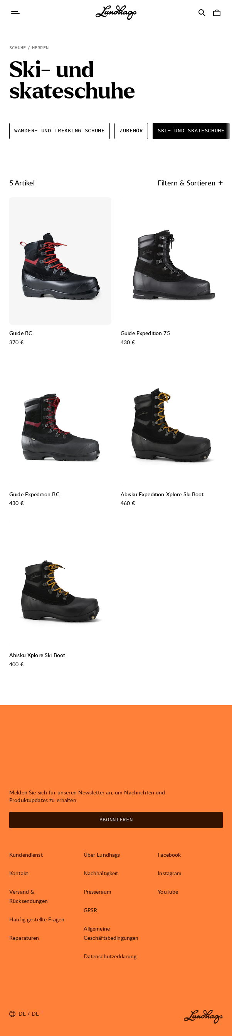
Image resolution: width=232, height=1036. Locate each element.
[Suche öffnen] (202, 13)
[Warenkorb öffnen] (216, 13)
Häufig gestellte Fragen (36, 919)
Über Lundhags (102, 854)
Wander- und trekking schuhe (59, 130)
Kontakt (18, 873)
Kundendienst (26, 854)
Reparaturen (24, 937)
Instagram (170, 873)
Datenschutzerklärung (110, 956)
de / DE (24, 1014)
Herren (40, 47)
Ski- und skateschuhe (191, 130)
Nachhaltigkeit (101, 873)
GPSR (91, 910)
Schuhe (17, 47)
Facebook (169, 854)
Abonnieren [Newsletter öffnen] (116, 819)
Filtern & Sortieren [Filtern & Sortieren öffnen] (190, 182)
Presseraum (97, 891)
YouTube (168, 891)
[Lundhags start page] (116, 12)
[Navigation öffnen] (15, 13)
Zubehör (131, 130)
